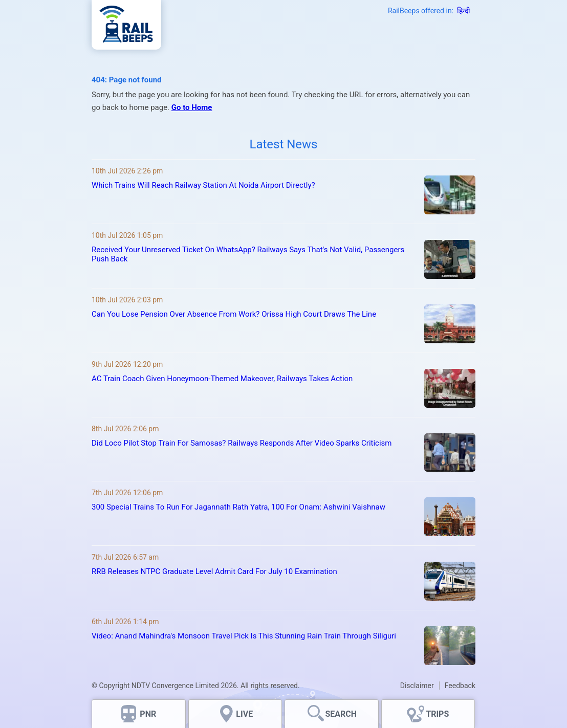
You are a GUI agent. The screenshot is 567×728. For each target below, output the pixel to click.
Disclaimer (417, 685)
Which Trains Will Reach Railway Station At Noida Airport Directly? (203, 185)
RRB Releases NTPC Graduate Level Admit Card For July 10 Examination (214, 571)
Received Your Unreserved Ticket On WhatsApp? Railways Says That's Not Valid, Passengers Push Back (248, 254)
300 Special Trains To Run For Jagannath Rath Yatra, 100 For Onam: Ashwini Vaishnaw (238, 507)
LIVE (244, 714)
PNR (148, 714)
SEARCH (341, 714)
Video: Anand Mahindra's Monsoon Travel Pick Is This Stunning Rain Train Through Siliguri (244, 636)
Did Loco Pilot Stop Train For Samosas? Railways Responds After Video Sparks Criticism (242, 443)
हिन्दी (463, 11)
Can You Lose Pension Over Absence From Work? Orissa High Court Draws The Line (234, 314)
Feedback (460, 685)
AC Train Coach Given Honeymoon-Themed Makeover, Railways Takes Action (222, 378)
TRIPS (437, 714)
